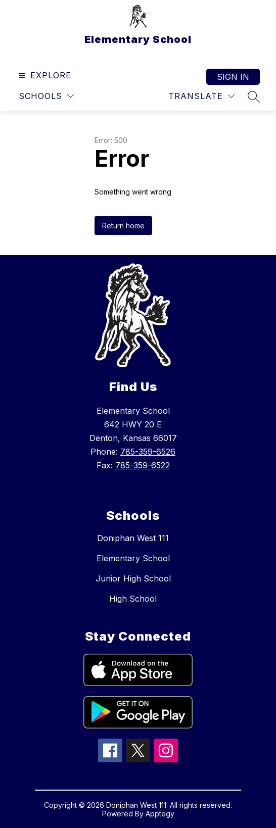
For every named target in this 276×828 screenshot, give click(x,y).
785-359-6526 (147, 452)
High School (133, 599)
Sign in (233, 77)
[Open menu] (43, 75)
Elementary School (133, 558)
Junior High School (133, 578)
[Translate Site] (201, 96)
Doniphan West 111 (133, 538)
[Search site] (254, 96)
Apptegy (160, 813)
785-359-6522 (142, 465)
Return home (123, 225)
